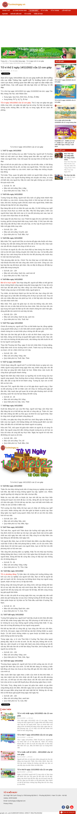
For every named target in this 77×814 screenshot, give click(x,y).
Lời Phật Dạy (66, 10)
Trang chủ (6, 10)
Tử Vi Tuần (44, 10)
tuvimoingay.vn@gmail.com (16, 801)
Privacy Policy (8, 803)
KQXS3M (5, 14)
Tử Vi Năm (27, 14)
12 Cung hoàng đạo (20, 10)
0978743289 (13, 798)
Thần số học (38, 14)
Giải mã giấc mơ (15, 14)
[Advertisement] (38, 31)
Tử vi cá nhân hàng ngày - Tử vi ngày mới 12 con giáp (26, 61)
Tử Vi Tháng (55, 10)
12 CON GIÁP (34, 10)
